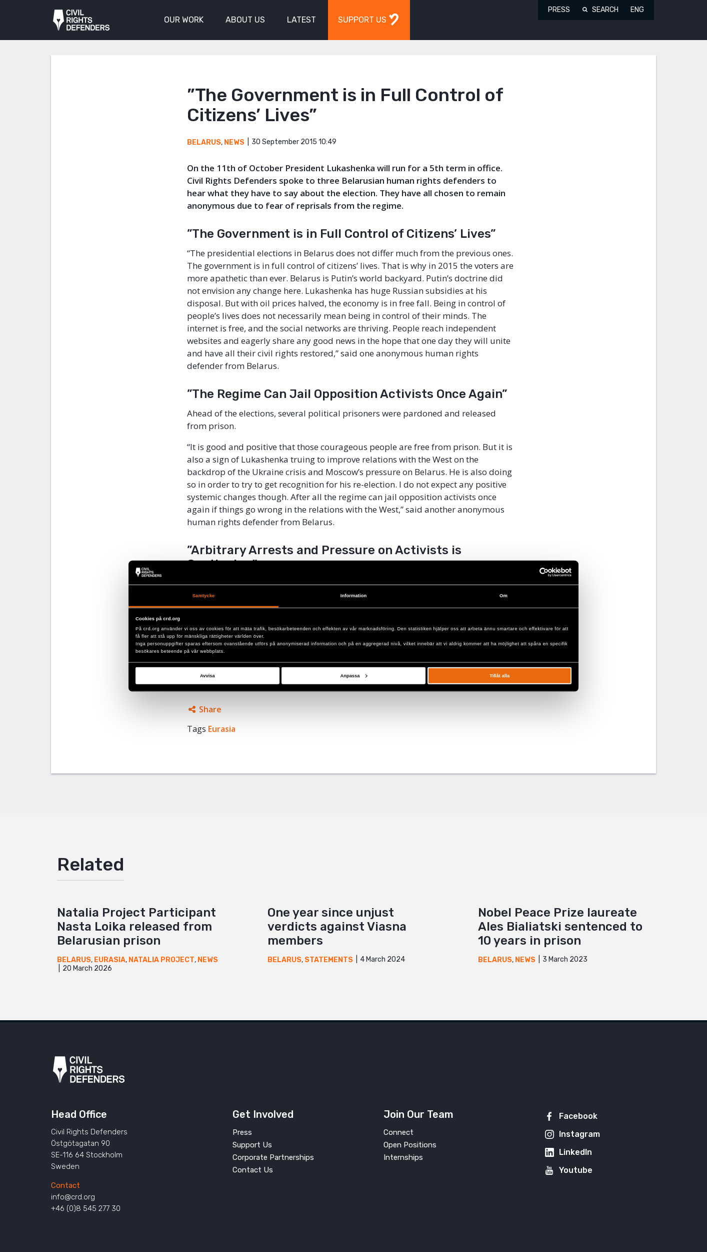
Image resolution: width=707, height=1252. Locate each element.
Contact (65, 1185)
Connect (399, 1132)
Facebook (578, 1116)
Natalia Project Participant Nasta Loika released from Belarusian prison (136, 927)
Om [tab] (504, 595)
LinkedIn (575, 1152)
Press (559, 10)
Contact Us (252, 1169)
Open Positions (410, 1144)
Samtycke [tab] (203, 595)
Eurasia (222, 728)
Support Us (252, 1144)
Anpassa (353, 675)
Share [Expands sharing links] (210, 709)
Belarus (204, 142)
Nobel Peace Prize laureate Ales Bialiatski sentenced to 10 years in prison (560, 927)
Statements (328, 960)
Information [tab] (353, 595)
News (234, 142)
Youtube (575, 1170)
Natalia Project (161, 960)
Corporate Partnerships (273, 1157)
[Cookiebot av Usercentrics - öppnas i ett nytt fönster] (528, 572)
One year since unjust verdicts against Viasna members (337, 927)
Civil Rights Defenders (81, 20)
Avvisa (207, 675)
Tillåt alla (500, 675)
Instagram (579, 1134)
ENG (637, 10)
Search (605, 10)
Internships (403, 1157)
